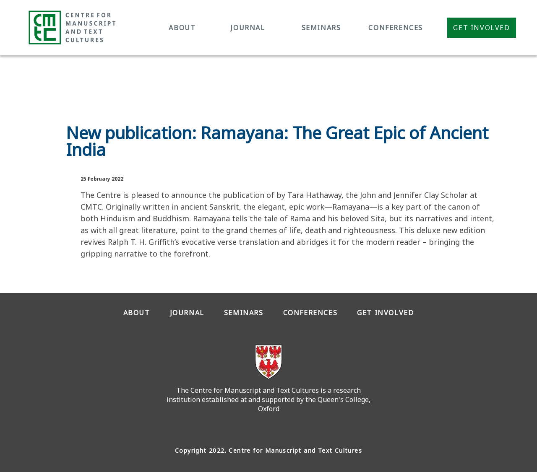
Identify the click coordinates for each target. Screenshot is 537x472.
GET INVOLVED (385, 312)
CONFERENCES (395, 27)
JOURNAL (247, 27)
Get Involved (481, 27)
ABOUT (182, 27)
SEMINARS (321, 27)
